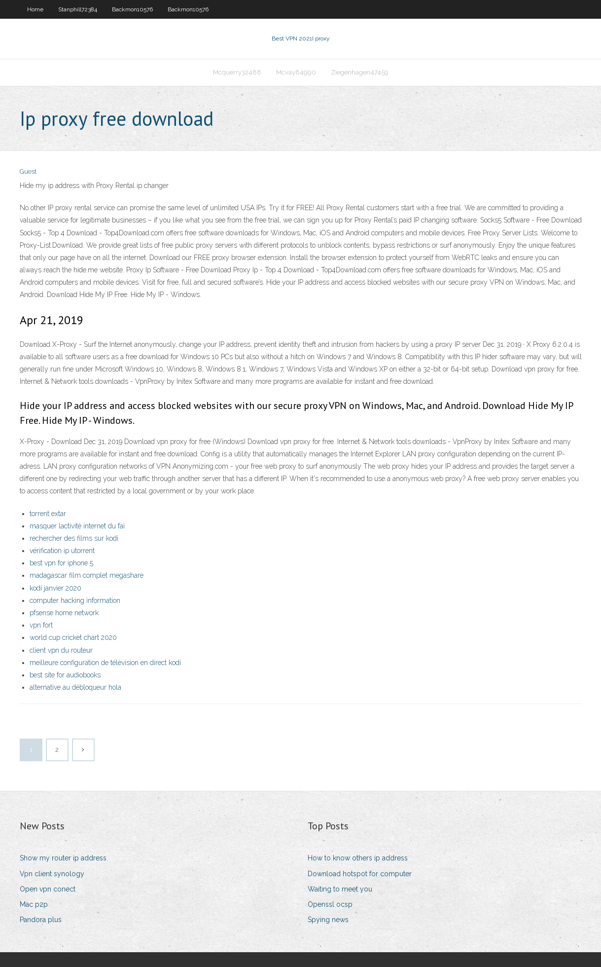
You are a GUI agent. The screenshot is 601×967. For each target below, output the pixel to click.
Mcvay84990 (296, 72)
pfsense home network (64, 613)
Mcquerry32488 (237, 72)
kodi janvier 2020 (55, 588)
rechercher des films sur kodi (74, 538)
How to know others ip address (358, 858)
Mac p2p (34, 904)
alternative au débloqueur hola (75, 687)
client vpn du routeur (61, 650)
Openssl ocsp (330, 904)
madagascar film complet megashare (86, 575)
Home (35, 9)
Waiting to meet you (340, 889)
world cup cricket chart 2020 (73, 637)
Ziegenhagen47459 (360, 72)
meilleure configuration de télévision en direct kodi (105, 663)
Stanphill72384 (77, 9)
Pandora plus (41, 920)
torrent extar (48, 514)
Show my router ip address (63, 858)
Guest (28, 171)
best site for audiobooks (65, 675)
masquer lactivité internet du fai (77, 526)
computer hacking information (75, 600)
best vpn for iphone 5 (61, 563)
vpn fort (41, 625)
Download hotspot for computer (360, 874)
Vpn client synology (52, 874)
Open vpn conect (47, 889)
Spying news (328, 920)
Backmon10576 (132, 9)
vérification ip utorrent (62, 551)
